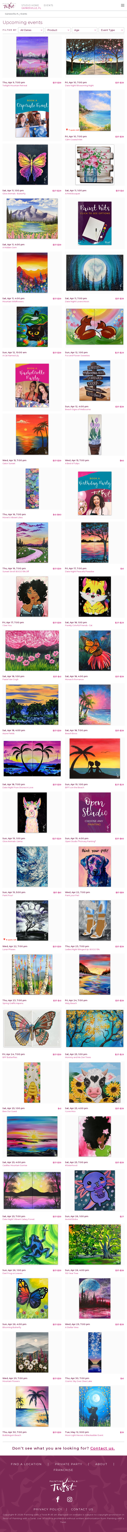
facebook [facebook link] (58, 1499)
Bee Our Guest (10, 1111)
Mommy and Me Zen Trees (78, 1057)
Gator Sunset (9, 463)
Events (48, 5)
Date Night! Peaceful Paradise (79, 571)
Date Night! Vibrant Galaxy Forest (19, 1219)
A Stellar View (71, 1327)
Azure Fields (8, 733)
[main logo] (9, 3)
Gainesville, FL (12, 14)
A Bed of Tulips (72, 463)
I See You (7, 625)
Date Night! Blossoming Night (79, 85)
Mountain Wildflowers (13, 301)
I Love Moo (70, 1111)
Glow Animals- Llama (12, 841)
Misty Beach (71, 1003)
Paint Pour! (8, 895)
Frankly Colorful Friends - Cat (78, 625)
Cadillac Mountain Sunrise (15, 1165)
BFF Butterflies (10, 1057)
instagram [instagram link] (69, 1499)
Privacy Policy (48, 1509)
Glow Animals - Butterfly (14, 193)
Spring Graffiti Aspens (13, 1003)
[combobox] (31, 30)
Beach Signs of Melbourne (78, 409)
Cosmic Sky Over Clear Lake (78, 1381)
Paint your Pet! (72, 895)
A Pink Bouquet (72, 193)
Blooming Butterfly (12, 1327)
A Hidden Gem (10, 247)
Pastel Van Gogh (10, 679)
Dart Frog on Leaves (12, 1273)
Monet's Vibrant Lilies (13, 517)
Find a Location (26, 1464)
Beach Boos (71, 733)
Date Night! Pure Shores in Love (18, 787)
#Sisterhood (71, 1165)
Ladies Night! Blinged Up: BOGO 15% (82, 949)
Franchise (63, 1470)
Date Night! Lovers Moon (77, 301)
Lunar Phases (9, 949)
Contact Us (82, 1509)
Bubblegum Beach (12, 1435)
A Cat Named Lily (11, 355)
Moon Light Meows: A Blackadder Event (84, 1435)
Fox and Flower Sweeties (77, 355)
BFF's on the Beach (74, 787)
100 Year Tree (71, 1273)
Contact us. (102, 1448)
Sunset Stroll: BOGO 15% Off (16, 571)
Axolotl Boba (71, 1219)
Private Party (68, 1464)
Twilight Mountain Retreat (15, 85)
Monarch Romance (74, 679)
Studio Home (30, 5)
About (101, 1464)
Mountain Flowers (11, 1381)
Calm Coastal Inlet (73, 139)
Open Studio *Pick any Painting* (80, 841)
